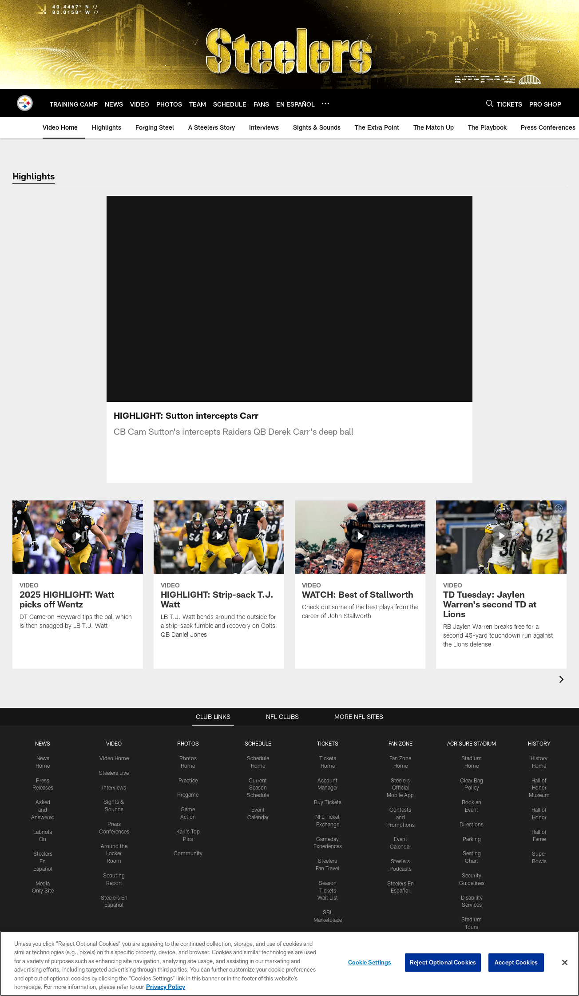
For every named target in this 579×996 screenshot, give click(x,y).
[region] (289, 963)
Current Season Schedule (258, 787)
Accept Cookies (516, 962)
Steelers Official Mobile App (400, 787)
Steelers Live (114, 773)
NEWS (42, 743)
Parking (472, 839)
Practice (188, 780)
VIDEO (114, 743)
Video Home (114, 758)
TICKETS (327, 743)
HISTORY (539, 743)
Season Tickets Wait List (327, 890)
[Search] (489, 103)
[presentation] (563, 680)
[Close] (565, 962)
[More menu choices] (325, 103)
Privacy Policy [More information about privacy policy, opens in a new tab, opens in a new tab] (165, 986)
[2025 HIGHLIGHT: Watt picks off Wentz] (77, 570)
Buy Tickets (327, 802)
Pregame (187, 794)
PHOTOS (188, 743)
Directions (472, 824)
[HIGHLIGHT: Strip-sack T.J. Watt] (219, 575)
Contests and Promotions (400, 817)
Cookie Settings (370, 962)
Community (188, 853)
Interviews (114, 787)
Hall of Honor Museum (539, 787)
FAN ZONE (400, 743)
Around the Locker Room (114, 853)
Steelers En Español (42, 861)
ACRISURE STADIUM (471, 743)
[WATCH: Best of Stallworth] (360, 565)
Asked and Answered (43, 809)
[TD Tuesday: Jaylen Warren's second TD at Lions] (501, 579)
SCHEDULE (258, 743)
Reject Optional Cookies (443, 962)
